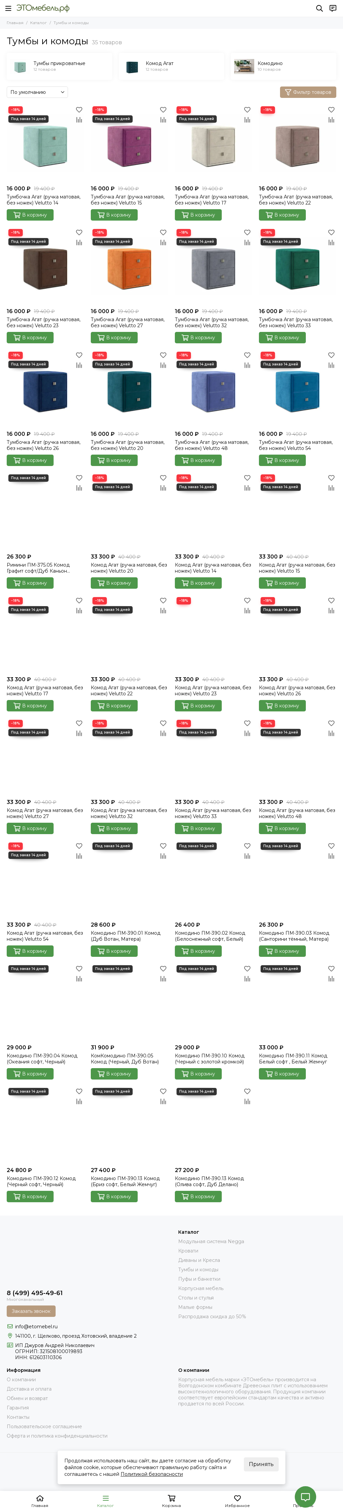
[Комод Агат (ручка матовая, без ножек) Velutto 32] (129, 757)
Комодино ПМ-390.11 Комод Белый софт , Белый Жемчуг (293, 1059)
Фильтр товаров (308, 92)
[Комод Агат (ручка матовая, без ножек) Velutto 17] (45, 634)
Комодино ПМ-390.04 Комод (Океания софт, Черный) (42, 1059)
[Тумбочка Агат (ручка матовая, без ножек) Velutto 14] (45, 143)
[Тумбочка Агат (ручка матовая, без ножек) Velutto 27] (129, 266)
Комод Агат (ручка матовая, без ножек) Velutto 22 (129, 691)
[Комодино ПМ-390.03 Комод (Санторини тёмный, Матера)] (297, 879)
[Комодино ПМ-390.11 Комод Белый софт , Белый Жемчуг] (297, 1002)
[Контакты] (333, 8)
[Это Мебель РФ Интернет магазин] (43, 8)
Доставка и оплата (29, 1389)
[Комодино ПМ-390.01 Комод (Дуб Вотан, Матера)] (129, 879)
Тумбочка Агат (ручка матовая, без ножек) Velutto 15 (127, 200)
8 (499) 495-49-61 (35, 1293)
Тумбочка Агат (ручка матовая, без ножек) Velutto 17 (212, 200)
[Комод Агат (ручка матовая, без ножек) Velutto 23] (213, 634)
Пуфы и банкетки (199, 1279)
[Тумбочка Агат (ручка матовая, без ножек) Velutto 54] (297, 388)
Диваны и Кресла (199, 1260)
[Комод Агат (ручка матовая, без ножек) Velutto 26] (297, 634)
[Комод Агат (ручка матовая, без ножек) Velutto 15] (297, 511)
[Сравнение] (79, 120)
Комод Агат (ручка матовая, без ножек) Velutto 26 (297, 691)
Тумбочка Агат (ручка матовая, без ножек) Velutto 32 (212, 322)
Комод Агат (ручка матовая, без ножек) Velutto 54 (45, 936)
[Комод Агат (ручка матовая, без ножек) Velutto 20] (129, 511)
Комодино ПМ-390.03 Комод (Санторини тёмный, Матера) (294, 936)
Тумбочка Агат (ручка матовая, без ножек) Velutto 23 (43, 322)
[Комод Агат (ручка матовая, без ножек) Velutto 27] (45, 757)
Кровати (188, 1251)
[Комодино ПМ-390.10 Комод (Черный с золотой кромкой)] (213, 1002)
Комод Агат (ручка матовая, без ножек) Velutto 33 (213, 813)
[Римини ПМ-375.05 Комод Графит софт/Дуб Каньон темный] (45, 511)
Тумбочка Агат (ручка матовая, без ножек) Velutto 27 (127, 322)
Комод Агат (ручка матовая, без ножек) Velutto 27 (45, 813)
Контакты (18, 1417)
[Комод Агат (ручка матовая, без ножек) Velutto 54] (45, 879)
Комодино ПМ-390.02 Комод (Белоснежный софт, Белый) (210, 936)
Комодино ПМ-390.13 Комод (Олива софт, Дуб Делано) (209, 1181)
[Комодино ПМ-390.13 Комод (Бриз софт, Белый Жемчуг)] (129, 1125)
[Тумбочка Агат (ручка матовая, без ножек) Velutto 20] (129, 388)
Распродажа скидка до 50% (212, 1317)
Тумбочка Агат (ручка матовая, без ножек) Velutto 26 (43, 445)
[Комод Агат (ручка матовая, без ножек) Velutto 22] (129, 634)
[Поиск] (319, 8)
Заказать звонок (31, 1311)
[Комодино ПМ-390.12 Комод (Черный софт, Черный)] (45, 1125)
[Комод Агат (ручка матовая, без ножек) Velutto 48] (297, 757)
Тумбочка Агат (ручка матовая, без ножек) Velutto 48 (212, 445)
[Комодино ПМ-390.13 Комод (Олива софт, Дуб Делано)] (213, 1125)
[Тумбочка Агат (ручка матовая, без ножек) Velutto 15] (129, 143)
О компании (21, 1380)
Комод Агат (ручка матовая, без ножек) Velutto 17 (45, 691)
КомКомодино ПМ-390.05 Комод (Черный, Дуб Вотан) (125, 1059)
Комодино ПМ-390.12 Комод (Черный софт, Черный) (41, 1181)
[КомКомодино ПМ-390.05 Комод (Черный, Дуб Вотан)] (129, 1002)
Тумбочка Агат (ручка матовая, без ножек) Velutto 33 (296, 322)
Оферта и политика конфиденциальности (57, 1436)
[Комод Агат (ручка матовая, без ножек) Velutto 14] (213, 511)
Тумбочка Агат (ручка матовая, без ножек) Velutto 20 (127, 445)
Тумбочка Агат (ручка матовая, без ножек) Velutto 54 (296, 445)
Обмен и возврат (27, 1398)
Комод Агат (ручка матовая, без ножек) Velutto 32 (129, 813)
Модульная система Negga (211, 1241)
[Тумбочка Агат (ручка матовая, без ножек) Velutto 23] (45, 266)
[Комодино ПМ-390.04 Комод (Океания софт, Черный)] (45, 1002)
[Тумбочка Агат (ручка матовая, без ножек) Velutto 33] (297, 266)
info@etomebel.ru (36, 1327)
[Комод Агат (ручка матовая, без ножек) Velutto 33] (213, 757)
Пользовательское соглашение (44, 1426)
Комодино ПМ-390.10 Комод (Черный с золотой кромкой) (210, 1059)
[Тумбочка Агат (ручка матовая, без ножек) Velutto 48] (213, 388)
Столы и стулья (196, 1298)
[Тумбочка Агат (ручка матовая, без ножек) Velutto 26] (45, 388)
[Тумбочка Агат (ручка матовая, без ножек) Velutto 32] (213, 266)
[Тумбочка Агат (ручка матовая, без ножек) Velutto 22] (297, 143)
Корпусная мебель (200, 1288)
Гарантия (18, 1408)
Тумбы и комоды (198, 1270)
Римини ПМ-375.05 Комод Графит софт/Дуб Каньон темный (38, 568)
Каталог (38, 22)
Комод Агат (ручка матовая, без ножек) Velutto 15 (297, 568)
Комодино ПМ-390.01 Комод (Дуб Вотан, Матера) (125, 936)
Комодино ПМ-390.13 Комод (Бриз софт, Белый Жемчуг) (125, 1181)
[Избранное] (79, 110)
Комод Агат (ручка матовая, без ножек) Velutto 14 (213, 568)
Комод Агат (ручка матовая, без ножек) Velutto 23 (213, 691)
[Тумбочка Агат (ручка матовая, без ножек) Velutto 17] (213, 143)
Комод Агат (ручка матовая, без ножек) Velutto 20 (129, 568)
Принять (261, 1464)
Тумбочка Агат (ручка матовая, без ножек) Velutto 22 (296, 200)
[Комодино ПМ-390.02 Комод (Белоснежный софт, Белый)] (213, 879)
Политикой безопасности (152, 1474)
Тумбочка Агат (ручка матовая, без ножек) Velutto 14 (43, 200)
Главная (15, 22)
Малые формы (195, 1307)
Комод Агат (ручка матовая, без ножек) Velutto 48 (297, 813)
